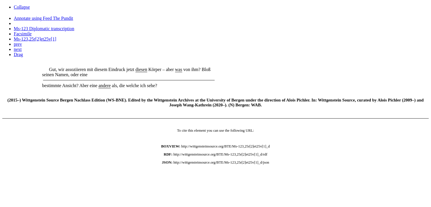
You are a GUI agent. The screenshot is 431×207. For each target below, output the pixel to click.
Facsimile (23, 33)
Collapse (22, 7)
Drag (18, 54)
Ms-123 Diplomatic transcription (44, 28)
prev (18, 44)
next (18, 49)
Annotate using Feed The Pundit (43, 18)
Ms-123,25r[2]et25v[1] (35, 39)
